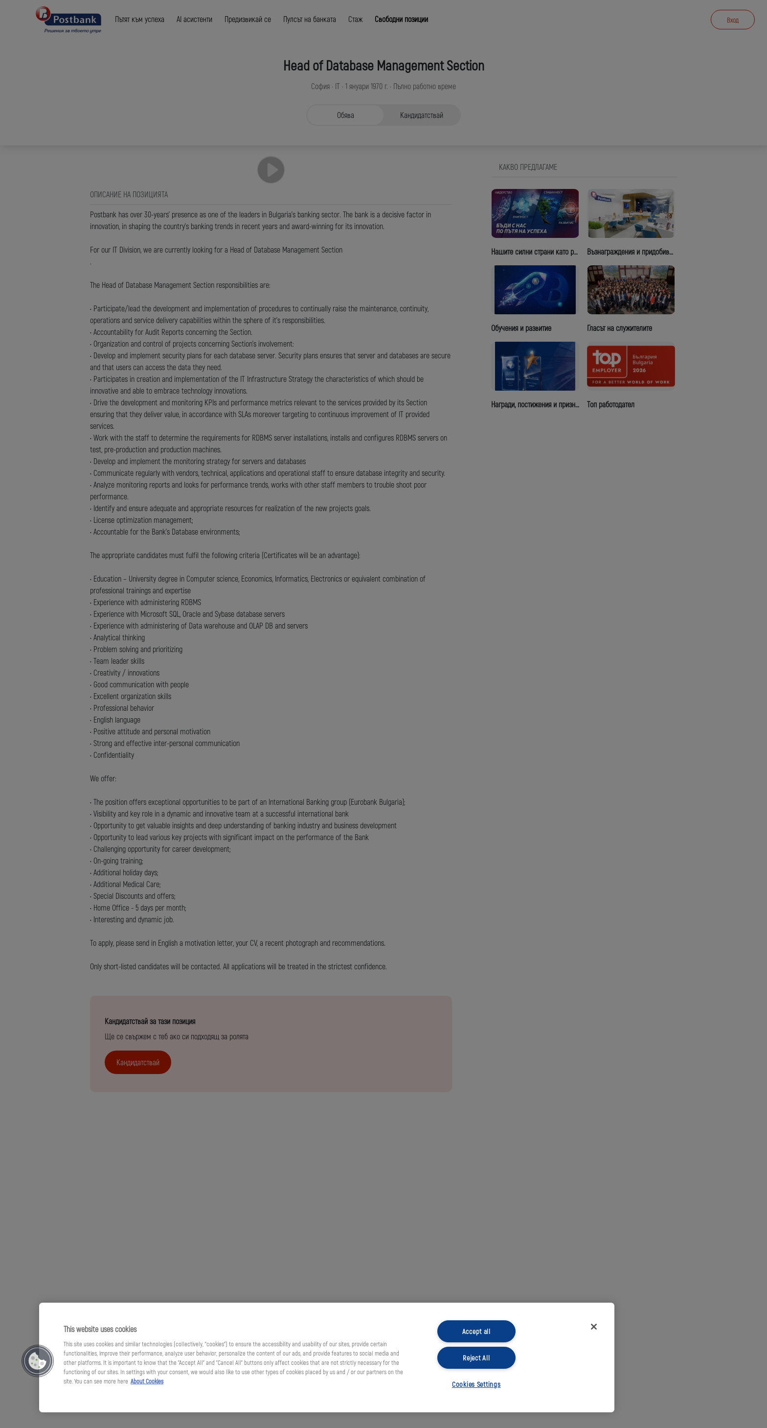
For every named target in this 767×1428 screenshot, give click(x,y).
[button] (37, 1361)
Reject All (476, 1358)
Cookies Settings (476, 1384)
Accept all (476, 1331)
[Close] (594, 1326)
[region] (326, 1357)
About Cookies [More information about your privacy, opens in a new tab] (147, 1381)
